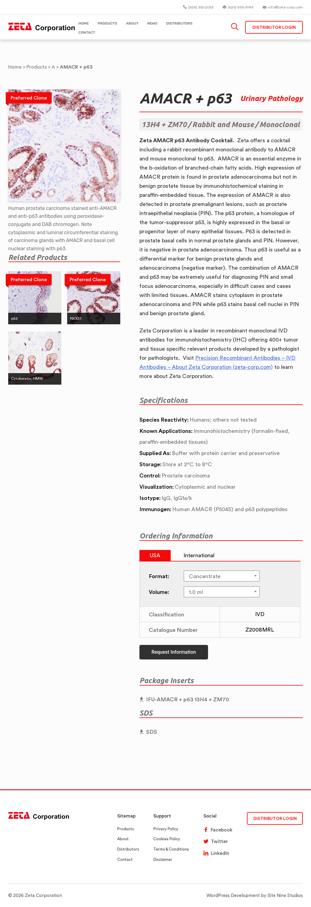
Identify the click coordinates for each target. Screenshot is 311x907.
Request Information (174, 652)
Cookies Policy (166, 839)
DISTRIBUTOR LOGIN (275, 818)
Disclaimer (162, 859)
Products (125, 829)
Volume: (159, 591)
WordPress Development (233, 895)
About (123, 839)
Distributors (128, 849)
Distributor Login (274, 27)
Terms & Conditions (171, 849)
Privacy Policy (165, 829)
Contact (125, 859)
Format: (159, 576)
